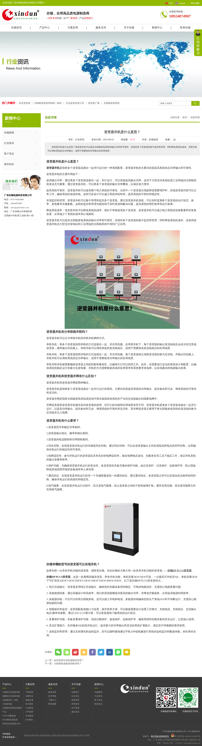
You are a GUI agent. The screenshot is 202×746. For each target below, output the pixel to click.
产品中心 (7, 684)
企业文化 (75, 696)
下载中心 (52, 700)
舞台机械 (40, 735)
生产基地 (75, 708)
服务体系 (52, 692)
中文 (171, 3)
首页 (184, 117)
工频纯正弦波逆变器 (11, 692)
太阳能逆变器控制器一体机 (48, 103)
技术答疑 (52, 696)
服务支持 (53, 684)
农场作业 (29, 696)
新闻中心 (99, 684)
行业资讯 (98, 696)
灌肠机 (47, 735)
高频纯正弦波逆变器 (11, 696)
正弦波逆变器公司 (75, 103)
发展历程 (75, 700)
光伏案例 (29, 716)
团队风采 (75, 712)
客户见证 (98, 700)
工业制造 (29, 708)
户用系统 (29, 692)
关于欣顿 (76, 684)
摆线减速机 (62, 735)
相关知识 (98, 704)
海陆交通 (29, 700)
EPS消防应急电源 (10, 720)
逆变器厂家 (94, 103)
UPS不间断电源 (9, 716)
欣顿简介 (75, 692)
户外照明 (29, 712)
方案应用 (30, 684)
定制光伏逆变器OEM (11, 724)
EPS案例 (29, 720)
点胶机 (53, 735)
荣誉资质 (75, 704)
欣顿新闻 (98, 692)
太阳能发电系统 (111, 103)
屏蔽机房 (77, 735)
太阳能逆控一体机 (10, 700)
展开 (198, 42)
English (182, 3)
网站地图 (195, 3)
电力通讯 (29, 704)
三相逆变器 (7, 704)
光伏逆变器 (25, 103)
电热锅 (70, 735)
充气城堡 (86, 735)
